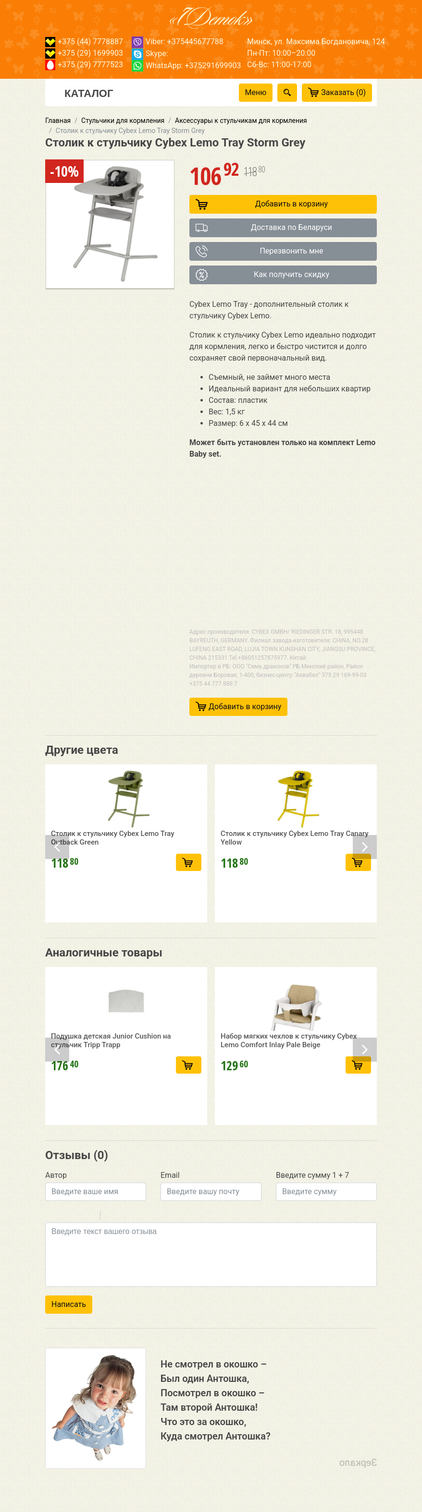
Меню (256, 92)
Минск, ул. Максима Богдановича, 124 (316, 41)
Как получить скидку (262, 275)
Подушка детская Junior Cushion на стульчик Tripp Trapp (111, 1084)
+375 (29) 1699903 (84, 53)
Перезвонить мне (259, 251)
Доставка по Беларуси (264, 228)
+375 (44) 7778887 (84, 41)
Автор (56, 1175)
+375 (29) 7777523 (84, 64)
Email (170, 1175)
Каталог (88, 92)
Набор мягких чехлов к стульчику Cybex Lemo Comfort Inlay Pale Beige (289, 1084)
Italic (64, 1217)
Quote (111, 1217)
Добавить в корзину (262, 204)
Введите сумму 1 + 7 (312, 1175)
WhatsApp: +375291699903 (186, 65)
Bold (51, 1217)
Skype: (150, 53)
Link (136, 1217)
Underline (76, 1217)
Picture (149, 1217)
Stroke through (89, 1217)
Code (124, 1217)
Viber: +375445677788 (177, 41)
